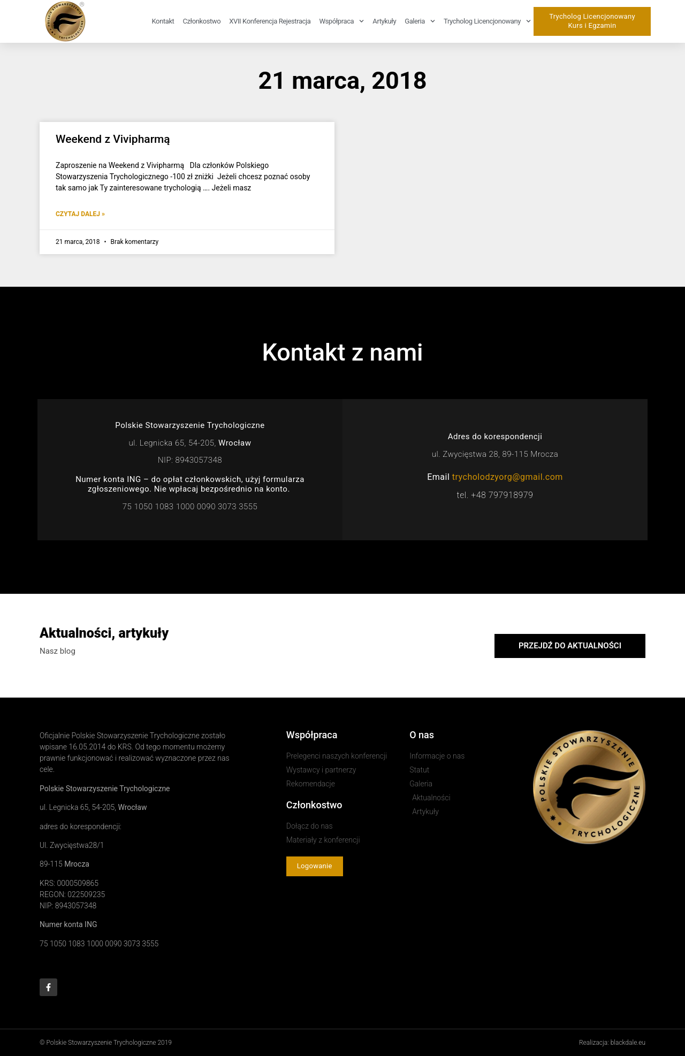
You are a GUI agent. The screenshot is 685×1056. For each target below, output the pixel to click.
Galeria (420, 21)
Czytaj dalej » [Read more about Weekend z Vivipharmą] (80, 214)
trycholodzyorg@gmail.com (507, 477)
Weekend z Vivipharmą (113, 139)
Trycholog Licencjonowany (487, 21)
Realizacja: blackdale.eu (612, 1042)
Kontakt (163, 21)
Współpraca (341, 21)
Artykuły (384, 21)
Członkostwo (201, 21)
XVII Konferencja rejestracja (269, 21)
